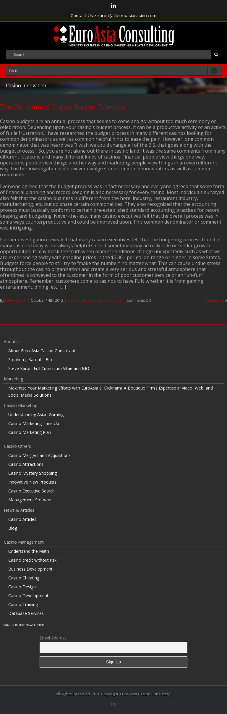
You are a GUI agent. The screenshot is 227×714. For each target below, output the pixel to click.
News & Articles (19, 510)
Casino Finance (108, 300)
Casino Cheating (23, 578)
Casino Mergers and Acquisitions (39, 455)
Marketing (13, 379)
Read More (215, 300)
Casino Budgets (81, 300)
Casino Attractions (25, 464)
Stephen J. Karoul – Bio (30, 359)
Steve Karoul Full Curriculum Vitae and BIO (48, 368)
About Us (13, 341)
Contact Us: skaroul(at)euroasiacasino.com (113, 15)
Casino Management (24, 542)
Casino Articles (22, 519)
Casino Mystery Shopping (32, 473)
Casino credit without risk (32, 560)
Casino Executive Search (31, 491)
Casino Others (17, 446)
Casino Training (23, 604)
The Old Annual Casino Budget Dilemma (63, 107)
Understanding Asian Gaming (36, 414)
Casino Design (22, 586)
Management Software (30, 500)
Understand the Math (28, 551)
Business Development (30, 569)
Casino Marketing (20, 405)
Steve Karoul (15, 300)
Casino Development (28, 595)
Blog (12, 528)
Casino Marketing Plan (29, 432)
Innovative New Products (32, 482)
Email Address (53, 638)
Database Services (26, 613)
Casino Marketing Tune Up (33, 423)
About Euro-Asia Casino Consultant (41, 350)
